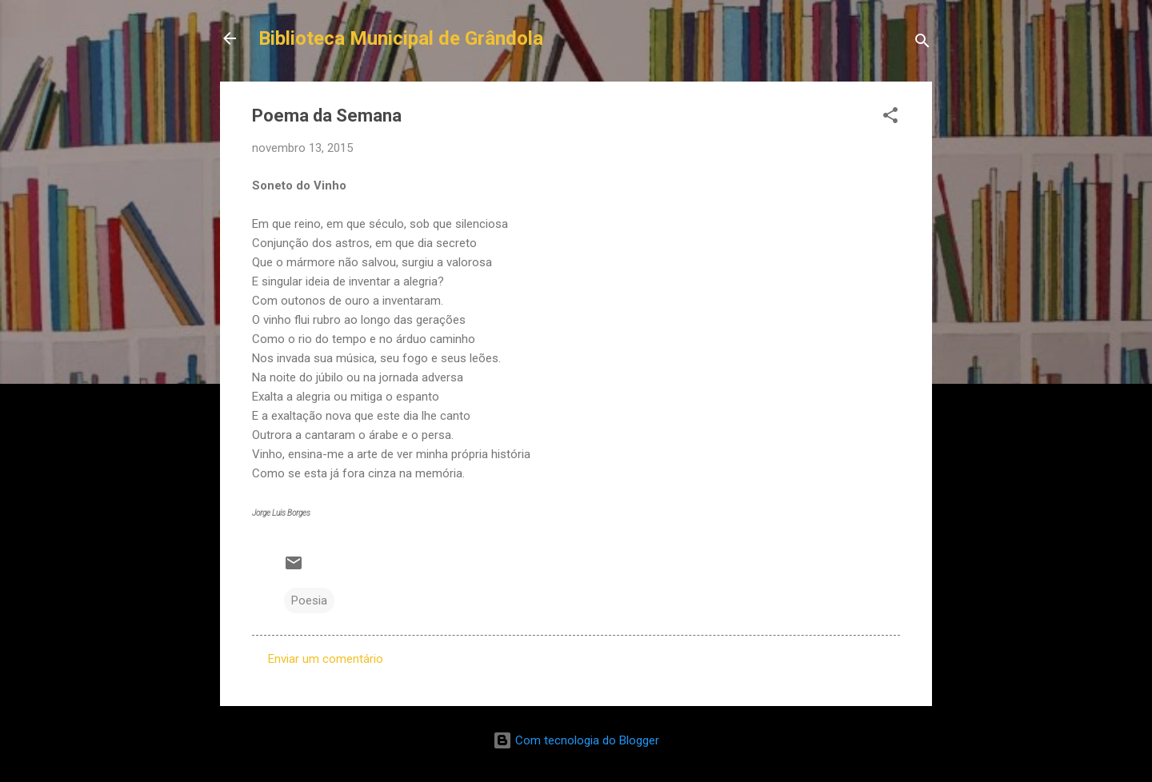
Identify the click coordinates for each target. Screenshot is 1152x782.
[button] (890, 118)
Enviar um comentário (325, 659)
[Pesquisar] (922, 43)
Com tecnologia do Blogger (576, 740)
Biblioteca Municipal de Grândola (400, 38)
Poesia (309, 600)
